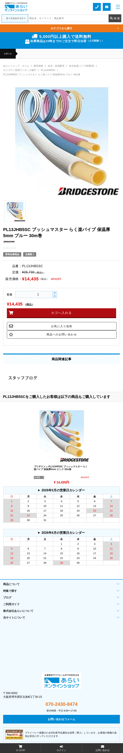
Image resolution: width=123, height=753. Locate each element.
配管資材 (38, 65)
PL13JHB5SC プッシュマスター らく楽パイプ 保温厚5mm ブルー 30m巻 (41, 74)
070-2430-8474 (62, 704)
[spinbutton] (28, 294)
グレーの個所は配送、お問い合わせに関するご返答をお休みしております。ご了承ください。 (61, 490)
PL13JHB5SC (48, 70)
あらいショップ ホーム (16, 65)
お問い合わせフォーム (107, 7)
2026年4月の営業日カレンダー (63, 532)
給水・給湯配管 (56, 65)
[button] (54, 293)
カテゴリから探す (84, 28)
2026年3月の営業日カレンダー (63, 490)
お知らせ (8, 54)
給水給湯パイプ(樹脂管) (81, 65)
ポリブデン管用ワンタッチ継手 (19, 70)
